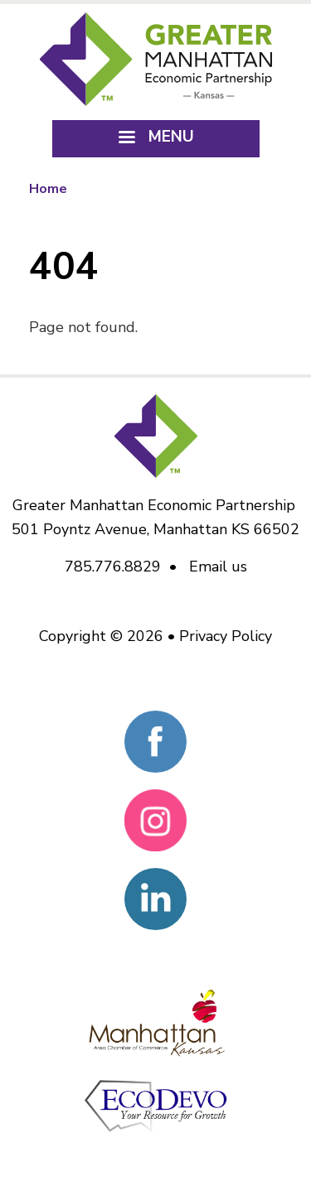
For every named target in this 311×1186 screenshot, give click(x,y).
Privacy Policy (225, 636)
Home (48, 189)
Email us (218, 566)
